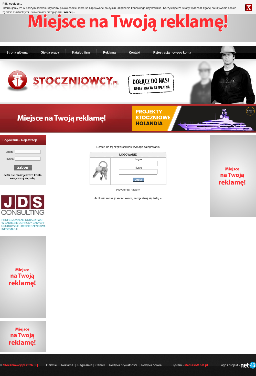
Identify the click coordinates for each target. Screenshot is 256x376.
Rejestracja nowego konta (172, 52)
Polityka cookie (151, 365)
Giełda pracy (50, 52)
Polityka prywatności (123, 365)
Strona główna (17, 52)
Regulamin (84, 365)
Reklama (109, 52)
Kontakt (134, 52)
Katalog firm (81, 52)
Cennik (100, 365)
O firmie (51, 365)
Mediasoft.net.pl (196, 365)
